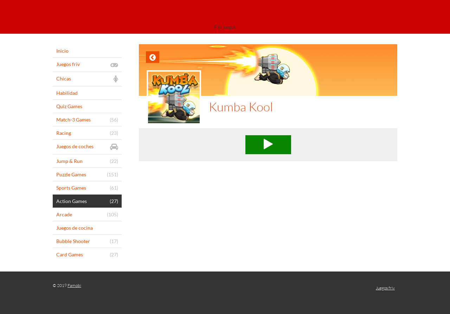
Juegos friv (385, 287)
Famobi (74, 285)
